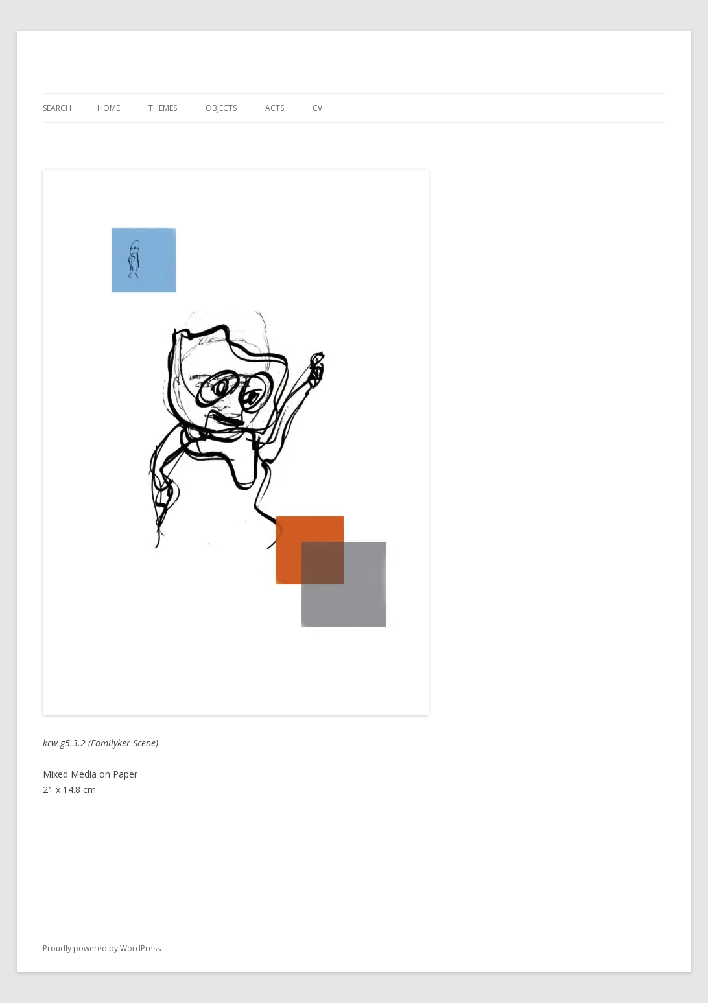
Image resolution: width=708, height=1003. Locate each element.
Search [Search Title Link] (57, 107)
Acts (274, 107)
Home (108, 107)
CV (317, 107)
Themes (162, 107)
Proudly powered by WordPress (102, 948)
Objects (221, 107)
